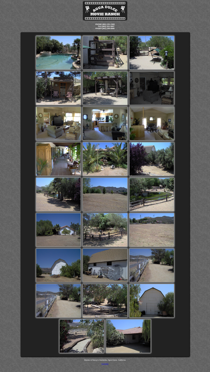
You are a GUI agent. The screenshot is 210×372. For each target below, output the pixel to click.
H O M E (105, 364)
